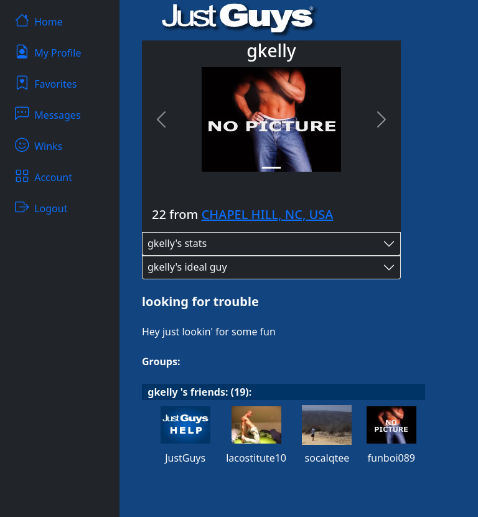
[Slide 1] (271, 168)
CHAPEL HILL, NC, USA (268, 214)
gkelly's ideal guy (187, 267)
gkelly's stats (177, 243)
